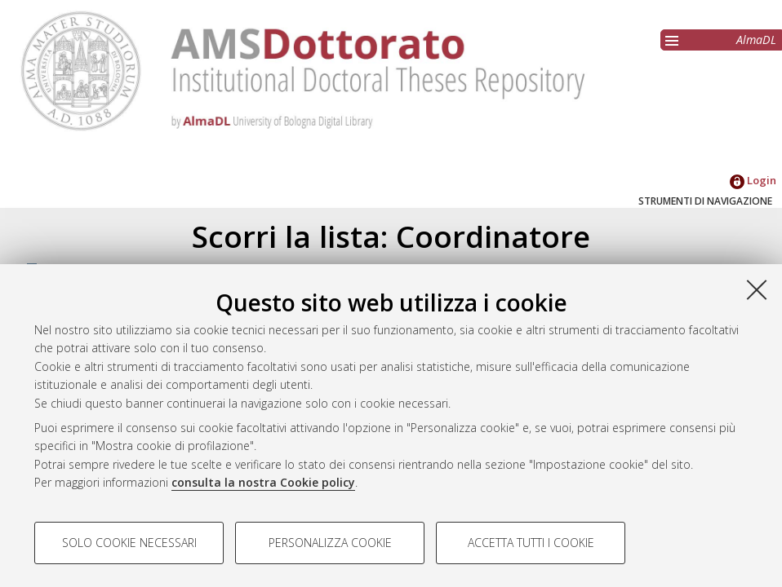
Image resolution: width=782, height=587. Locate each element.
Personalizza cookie (330, 542)
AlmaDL (756, 39)
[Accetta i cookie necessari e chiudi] (757, 289)
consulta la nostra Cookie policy (263, 482)
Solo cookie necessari (129, 542)
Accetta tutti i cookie (531, 542)
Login (753, 180)
